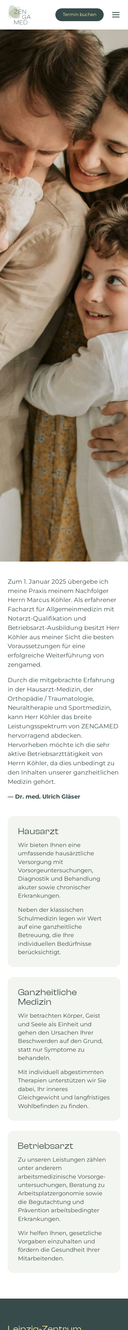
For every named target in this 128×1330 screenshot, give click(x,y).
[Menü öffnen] (113, 14)
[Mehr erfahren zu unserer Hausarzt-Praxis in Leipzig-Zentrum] (64, 891)
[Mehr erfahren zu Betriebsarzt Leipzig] (64, 1202)
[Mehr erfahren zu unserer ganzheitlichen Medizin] (64, 1049)
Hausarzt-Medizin (53, 689)
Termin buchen (79, 14)
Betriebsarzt (26, 627)
